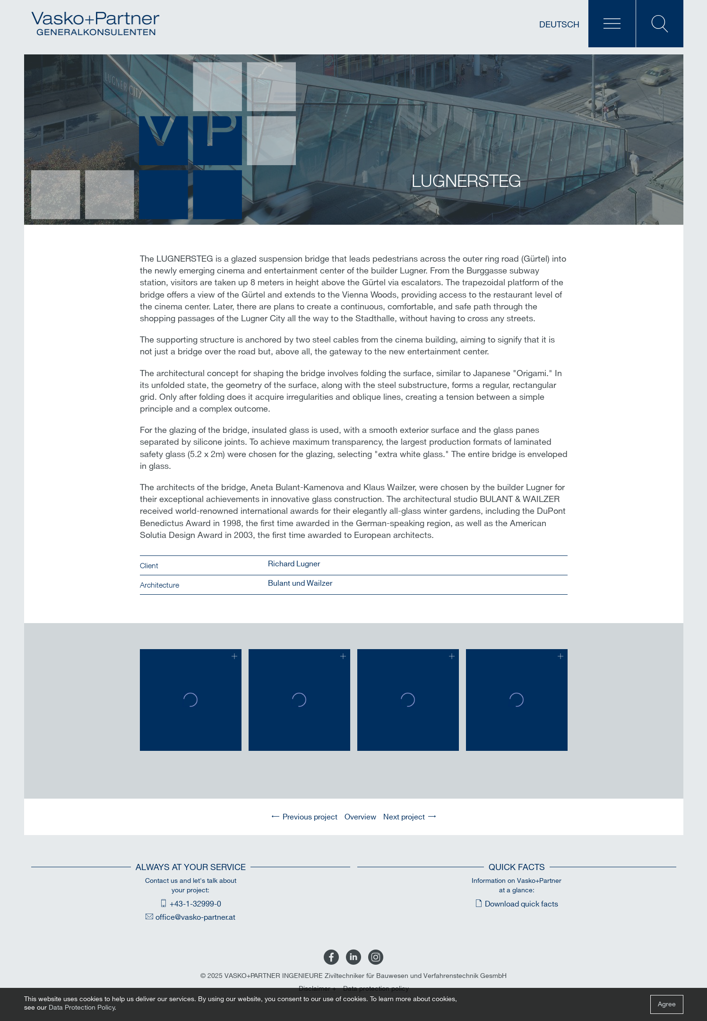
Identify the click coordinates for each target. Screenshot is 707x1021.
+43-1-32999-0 (195, 904)
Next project (404, 817)
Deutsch (559, 25)
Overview (360, 817)
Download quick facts (521, 904)
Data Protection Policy (82, 1007)
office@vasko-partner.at (195, 917)
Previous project (310, 817)
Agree (667, 1004)
